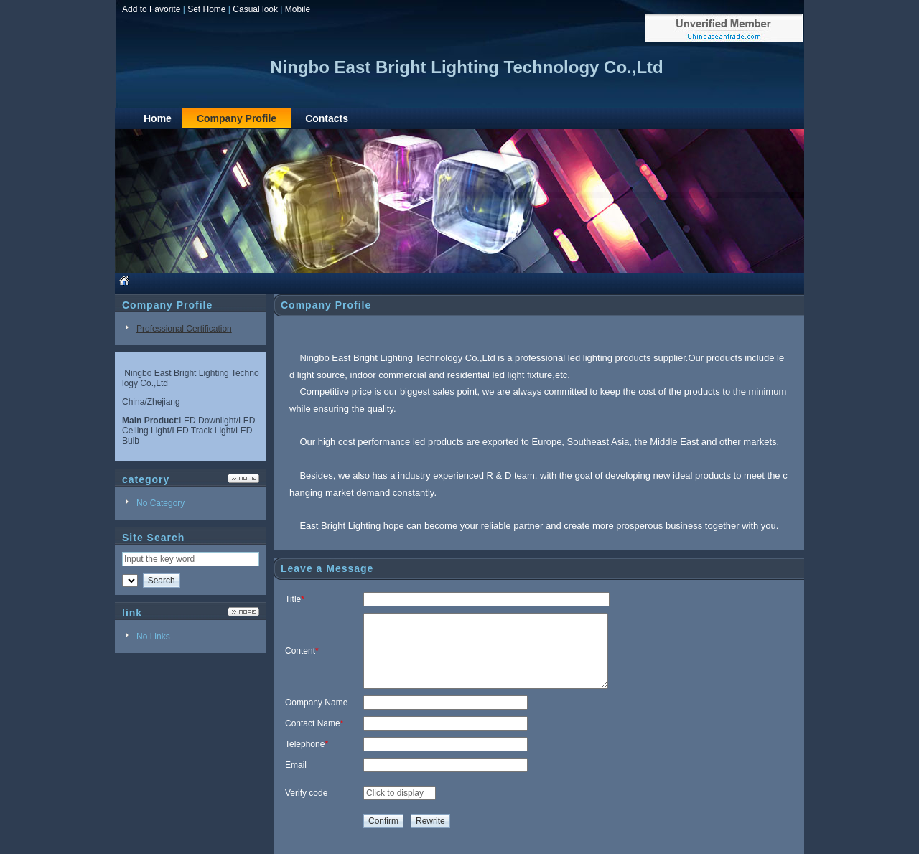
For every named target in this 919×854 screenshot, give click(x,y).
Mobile (297, 9)
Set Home (206, 9)
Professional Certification (184, 329)
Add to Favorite (151, 9)
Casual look (255, 9)
